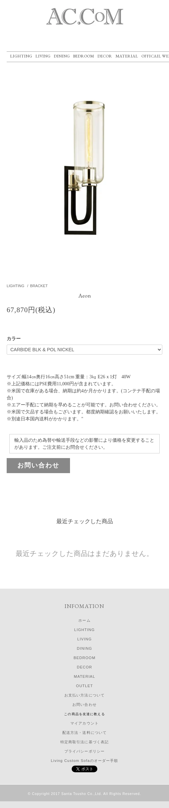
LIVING (42, 56)
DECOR (104, 56)
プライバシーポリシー (84, 751)
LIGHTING (21, 56)
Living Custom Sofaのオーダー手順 (84, 761)
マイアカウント (84, 723)
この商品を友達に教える (84, 714)
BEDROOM (83, 56)
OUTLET (84, 686)
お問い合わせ (38, 465)
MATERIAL (126, 56)
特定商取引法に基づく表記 (84, 742)
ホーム (84, 620)
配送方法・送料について (84, 733)
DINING (62, 56)
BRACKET (39, 286)
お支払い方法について (84, 695)
